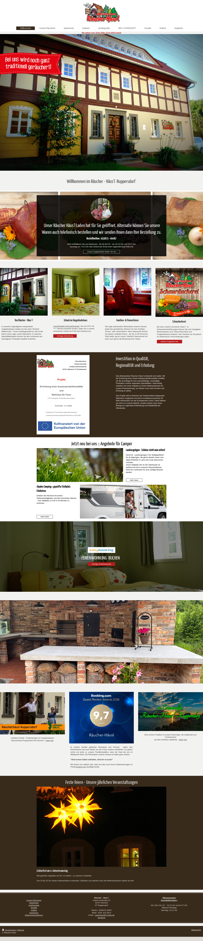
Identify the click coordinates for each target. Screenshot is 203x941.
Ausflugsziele (33, 905)
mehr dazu (134, 480)
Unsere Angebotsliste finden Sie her (101, 252)
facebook (101, 918)
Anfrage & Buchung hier (101, 564)
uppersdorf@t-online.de (104, 915)
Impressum (33, 913)
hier (185, 740)
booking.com (81, 767)
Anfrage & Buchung (65, 336)
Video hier (49, 740)
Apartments (33, 903)
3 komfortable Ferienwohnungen (66, 326)
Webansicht (196, 930)
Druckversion (9, 930)
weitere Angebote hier (169, 342)
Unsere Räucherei (34, 900)
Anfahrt (34, 910)
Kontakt (34, 908)
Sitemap (20, 930)
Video (181, 740)
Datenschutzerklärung (34, 915)
